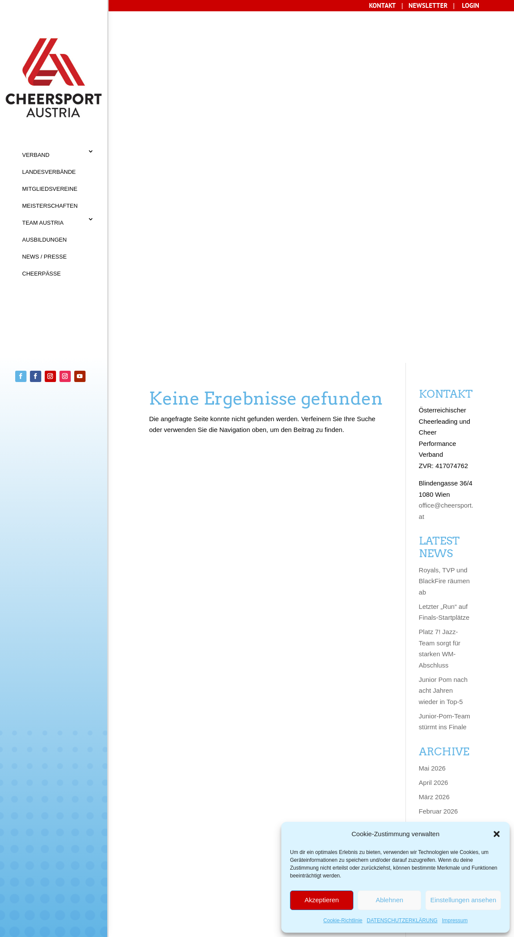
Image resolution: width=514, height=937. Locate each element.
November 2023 (442, 710)
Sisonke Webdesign (187, 927)
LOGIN (470, 5)
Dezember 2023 (442, 696)
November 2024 (442, 581)
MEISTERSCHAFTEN (50, 206)
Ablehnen (389, 900)
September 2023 (443, 739)
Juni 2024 (433, 624)
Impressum (455, 920)
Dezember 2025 (442, 467)
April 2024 (433, 653)
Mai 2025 (432, 510)
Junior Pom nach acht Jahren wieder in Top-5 (443, 332)
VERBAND (35, 155)
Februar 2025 (438, 553)
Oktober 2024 (438, 596)
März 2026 (434, 438)
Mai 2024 (432, 639)
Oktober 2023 (438, 725)
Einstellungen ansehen (463, 900)
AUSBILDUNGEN (44, 239)
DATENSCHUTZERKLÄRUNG (402, 920)
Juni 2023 (433, 768)
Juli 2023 (432, 754)
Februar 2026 (438, 452)
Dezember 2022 (442, 811)
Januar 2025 (437, 567)
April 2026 (433, 424)
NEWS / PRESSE (44, 256)
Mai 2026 (432, 409)
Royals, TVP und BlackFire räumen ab (444, 222)
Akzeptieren (321, 900)
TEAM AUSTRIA (42, 222)
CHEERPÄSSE (41, 273)
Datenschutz (154, 892)
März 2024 (434, 667)
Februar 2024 (438, 682)
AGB (176, 875)
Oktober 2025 (438, 481)
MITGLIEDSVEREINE (49, 189)
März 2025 (434, 538)
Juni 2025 (433, 495)
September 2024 (443, 610)
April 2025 (433, 524)
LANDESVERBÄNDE (49, 172)
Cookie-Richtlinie (342, 920)
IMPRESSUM (209, 875)
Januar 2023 (437, 797)
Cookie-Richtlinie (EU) (231, 892)
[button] (496, 834)
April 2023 (433, 782)
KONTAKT (146, 875)
